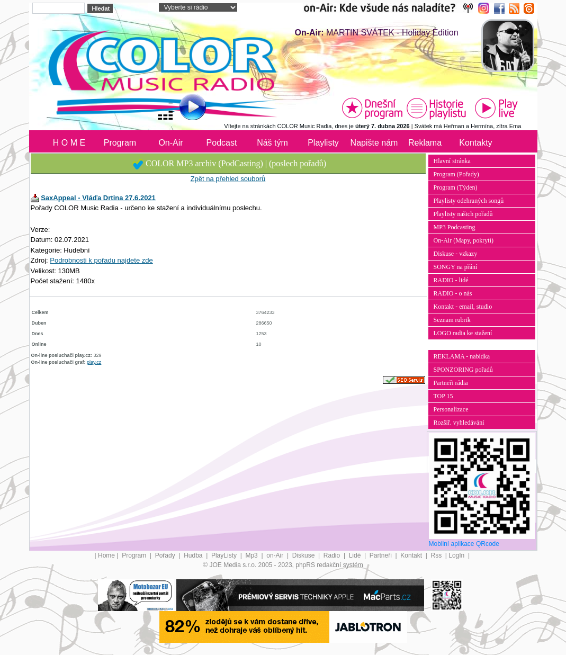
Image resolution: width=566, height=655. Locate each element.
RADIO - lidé (451, 280)
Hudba (194, 555)
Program (120, 142)
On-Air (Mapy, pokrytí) (464, 240)
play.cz (94, 362)
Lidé (356, 555)
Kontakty (475, 142)
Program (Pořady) (456, 174)
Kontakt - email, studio (463, 306)
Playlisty (323, 142)
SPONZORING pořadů (463, 369)
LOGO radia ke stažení (463, 333)
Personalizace (451, 409)
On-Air (170, 142)
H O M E (69, 142)
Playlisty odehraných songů (469, 200)
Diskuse (304, 555)
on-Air (275, 555)
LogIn (457, 555)
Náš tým (272, 142)
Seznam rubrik (452, 320)
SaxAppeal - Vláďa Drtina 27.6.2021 (98, 198)
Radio (333, 555)
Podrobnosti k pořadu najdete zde (101, 260)
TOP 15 (443, 396)
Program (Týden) (456, 187)
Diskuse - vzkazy (456, 253)
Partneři (381, 555)
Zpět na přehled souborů (228, 179)
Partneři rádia (451, 383)
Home (106, 555)
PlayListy (224, 555)
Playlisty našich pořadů (463, 214)
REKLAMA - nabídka (462, 356)
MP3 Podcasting (454, 227)
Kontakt (412, 555)
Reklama (425, 142)
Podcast (221, 142)
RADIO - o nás (453, 293)
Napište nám (374, 142)
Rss (436, 555)
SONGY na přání (456, 267)
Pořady (166, 555)
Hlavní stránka (452, 161)
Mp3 (252, 555)
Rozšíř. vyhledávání (459, 422)
